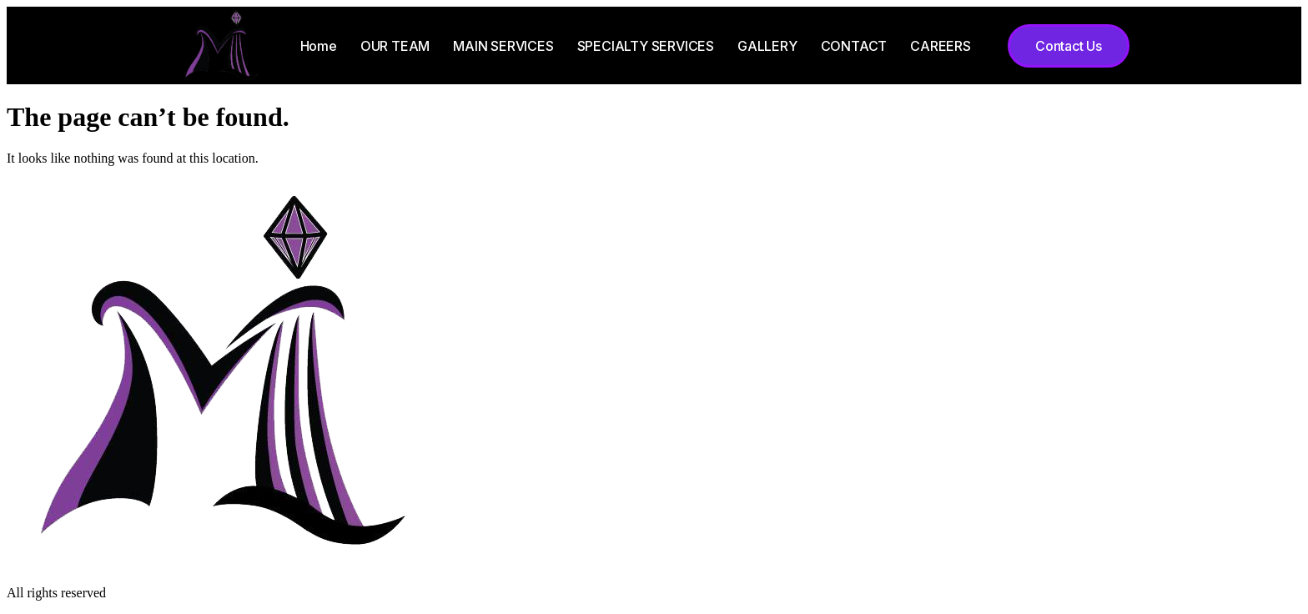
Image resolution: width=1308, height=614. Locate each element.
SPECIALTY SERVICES (645, 46)
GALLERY (767, 46)
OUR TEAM (395, 46)
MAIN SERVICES (503, 46)
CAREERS (940, 46)
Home (318, 46)
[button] (1068, 46)
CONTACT (854, 46)
